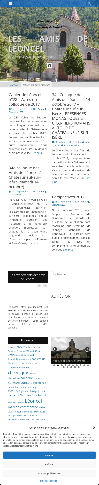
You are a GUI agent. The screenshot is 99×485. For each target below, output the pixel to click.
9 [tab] (84, 365)
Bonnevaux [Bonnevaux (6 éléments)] (26, 359)
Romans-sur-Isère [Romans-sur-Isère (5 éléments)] (30, 416)
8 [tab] (80, 365)
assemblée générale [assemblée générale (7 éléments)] (25, 355)
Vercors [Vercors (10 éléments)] (30, 419)
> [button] (87, 349)
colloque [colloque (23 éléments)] (27, 378)
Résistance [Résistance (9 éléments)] (13, 419)
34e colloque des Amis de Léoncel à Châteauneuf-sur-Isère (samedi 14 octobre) (25, 177)
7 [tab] (77, 365)
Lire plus (36, 153)
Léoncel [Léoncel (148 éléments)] (33, 401)
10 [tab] (88, 365)
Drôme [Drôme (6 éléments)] (11, 387)
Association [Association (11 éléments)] (14, 359)
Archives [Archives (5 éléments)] (20, 351)
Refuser (49, 464)
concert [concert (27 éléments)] (26, 382)
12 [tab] (67, 367)
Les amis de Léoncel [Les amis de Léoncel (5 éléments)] (16, 402)
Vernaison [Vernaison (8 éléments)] (40, 419)
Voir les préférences (49, 473)
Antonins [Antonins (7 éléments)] (12, 351)
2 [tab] (58, 365)
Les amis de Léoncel (48, 43)
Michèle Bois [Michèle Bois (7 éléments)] (27, 411)
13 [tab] (71, 367)
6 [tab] (73, 365)
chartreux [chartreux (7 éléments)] (25, 367)
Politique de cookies (48, 480)
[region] (71, 350)
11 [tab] (64, 367)
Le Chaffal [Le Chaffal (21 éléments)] (39, 395)
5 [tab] (69, 365)
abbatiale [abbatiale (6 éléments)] (12, 347)
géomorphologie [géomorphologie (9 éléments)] (29, 391)
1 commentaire (71, 145)
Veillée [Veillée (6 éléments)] (22, 419)
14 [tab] (75, 367)
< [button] (55, 349)
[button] (94, 427)
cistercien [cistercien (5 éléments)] (32, 373)
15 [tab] (79, 367)
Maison (15, 85)
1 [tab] (54, 365)
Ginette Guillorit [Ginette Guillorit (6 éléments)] (27, 387)
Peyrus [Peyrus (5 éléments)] (19, 416)
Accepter (49, 455)
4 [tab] (65, 365)
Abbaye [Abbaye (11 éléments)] (21, 346)
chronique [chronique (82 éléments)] (18, 372)
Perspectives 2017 (68, 197)
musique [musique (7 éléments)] (12, 415)
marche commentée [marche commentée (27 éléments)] (23, 407)
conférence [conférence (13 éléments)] (39, 383)
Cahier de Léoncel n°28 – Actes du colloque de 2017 (25, 99)
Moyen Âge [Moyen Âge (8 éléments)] (39, 411)
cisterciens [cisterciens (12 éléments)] (14, 378)
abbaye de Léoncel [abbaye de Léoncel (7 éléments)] (34, 347)
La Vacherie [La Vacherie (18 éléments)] (24, 395)
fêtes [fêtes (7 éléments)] (17, 387)
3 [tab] (62, 365)
